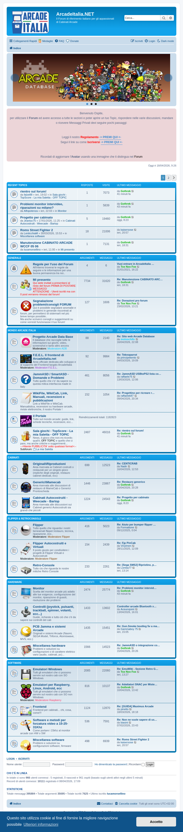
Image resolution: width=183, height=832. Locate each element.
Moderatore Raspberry (48, 700)
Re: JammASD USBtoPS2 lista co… (139, 373)
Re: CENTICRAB (127, 463)
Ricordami (137, 764)
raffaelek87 (127, 395)
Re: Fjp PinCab (126, 542)
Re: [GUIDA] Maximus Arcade (135, 706)
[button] (174, 178)
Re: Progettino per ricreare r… (136, 392)
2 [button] (168, 178)
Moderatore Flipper (59, 536)
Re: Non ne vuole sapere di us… (137, 719)
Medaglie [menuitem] (47, 41)
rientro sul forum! (33, 191)
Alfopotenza (31, 210)
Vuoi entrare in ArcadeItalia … (135, 263)
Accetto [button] (156, 822)
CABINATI (13, 457)
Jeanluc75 (30, 220)
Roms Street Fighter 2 (36, 230)
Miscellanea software (32, 236)
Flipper (38, 525)
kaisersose (127, 229)
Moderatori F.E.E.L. (46, 367)
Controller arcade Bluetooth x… (137, 606)
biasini (124, 722)
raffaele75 (126, 376)
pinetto (124, 709)
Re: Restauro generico (131, 481)
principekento (128, 357)
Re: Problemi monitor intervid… (137, 588)
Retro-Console (44, 565)
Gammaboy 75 (129, 629)
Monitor (62, 210)
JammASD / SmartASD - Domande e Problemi (51, 376)
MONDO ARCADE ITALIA (22, 330)
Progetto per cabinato (36, 217)
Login (11, 758)
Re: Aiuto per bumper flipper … (136, 524)
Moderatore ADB (57, 348)
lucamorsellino (32, 249)
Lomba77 (126, 567)
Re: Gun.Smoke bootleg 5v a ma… (138, 626)
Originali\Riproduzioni (49, 464)
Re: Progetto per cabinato (133, 497)
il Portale (39, 416)
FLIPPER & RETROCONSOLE (24, 518)
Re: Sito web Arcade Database (136, 336)
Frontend (39, 706)
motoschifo (128, 339)
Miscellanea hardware (49, 645)
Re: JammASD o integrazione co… (138, 645)
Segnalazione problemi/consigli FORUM (52, 302)
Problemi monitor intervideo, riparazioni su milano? (41, 205)
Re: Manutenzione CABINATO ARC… (140, 279)
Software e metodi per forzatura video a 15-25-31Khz (50, 723)
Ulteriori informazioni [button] (41, 824)
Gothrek (126, 191)
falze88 (28, 194)
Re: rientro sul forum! (130, 430)
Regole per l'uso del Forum (53, 264)
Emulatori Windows (47, 669)
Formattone (127, 527)
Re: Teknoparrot (127, 354)
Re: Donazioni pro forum (132, 300)
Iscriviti (24, 758)
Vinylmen (126, 545)
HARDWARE (15, 582)
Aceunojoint (127, 609)
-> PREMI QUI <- (110, 137)
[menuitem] (59, 41)
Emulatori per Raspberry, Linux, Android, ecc (51, 686)
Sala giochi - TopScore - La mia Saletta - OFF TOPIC (43, 196)
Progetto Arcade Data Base (53, 336)
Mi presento (67, 249)
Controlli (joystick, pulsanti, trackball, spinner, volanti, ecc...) (53, 610)
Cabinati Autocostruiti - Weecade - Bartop (47, 222)
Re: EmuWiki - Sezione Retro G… (137, 668)
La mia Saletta (43, 449)
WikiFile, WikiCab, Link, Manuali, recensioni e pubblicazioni (50, 396)
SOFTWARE (14, 663)
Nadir (124, 466)
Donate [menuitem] (74, 41)
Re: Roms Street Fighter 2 (133, 739)
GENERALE (14, 258)
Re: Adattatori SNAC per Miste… (137, 684)
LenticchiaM (31, 233)
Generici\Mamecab (47, 482)
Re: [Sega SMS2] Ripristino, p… (137, 564)
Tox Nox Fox (128, 266)
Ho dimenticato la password (111, 764)
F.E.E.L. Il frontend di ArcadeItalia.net (48, 356)
